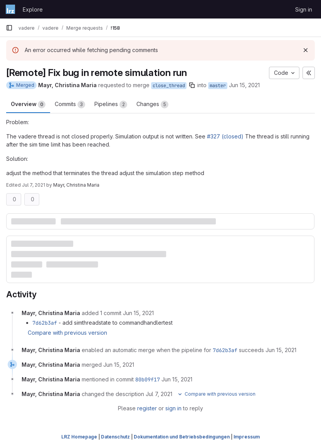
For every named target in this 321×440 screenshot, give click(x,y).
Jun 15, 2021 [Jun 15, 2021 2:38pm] (244, 85)
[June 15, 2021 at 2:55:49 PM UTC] (281, 350)
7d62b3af (44, 322)
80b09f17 (147, 379)
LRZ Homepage (79, 437)
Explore (33, 9)
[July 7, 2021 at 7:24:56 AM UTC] (159, 394)
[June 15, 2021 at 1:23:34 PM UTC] (138, 313)
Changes (152, 104)
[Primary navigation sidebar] (9, 28)
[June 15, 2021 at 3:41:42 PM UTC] (118, 364)
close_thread (169, 86)
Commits (70, 104)
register (147, 408)
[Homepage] (10, 9)
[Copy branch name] (192, 85)
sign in (173, 408)
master (218, 86)
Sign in (303, 9)
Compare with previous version (67, 332)
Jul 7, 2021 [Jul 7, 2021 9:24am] (33, 185)
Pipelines (110, 104)
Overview (28, 104)
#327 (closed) (225, 136)
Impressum (247, 437)
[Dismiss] (305, 50)
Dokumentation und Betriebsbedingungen (182, 437)
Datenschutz (115, 437)
